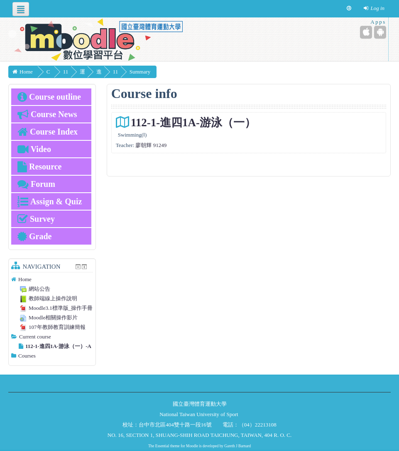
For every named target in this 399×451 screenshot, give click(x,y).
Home (25, 279)
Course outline (49, 96)
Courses (27, 356)
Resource (39, 166)
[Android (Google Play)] (380, 32)
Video (34, 149)
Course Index (47, 131)
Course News (47, 114)
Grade (34, 236)
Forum (36, 184)
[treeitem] (52, 279)
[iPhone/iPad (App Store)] (366, 32)
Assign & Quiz (49, 201)
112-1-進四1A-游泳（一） (193, 122)
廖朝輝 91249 (150, 145)
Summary (163, 72)
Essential (162, 446)
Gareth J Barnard (237, 446)
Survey (36, 218)
